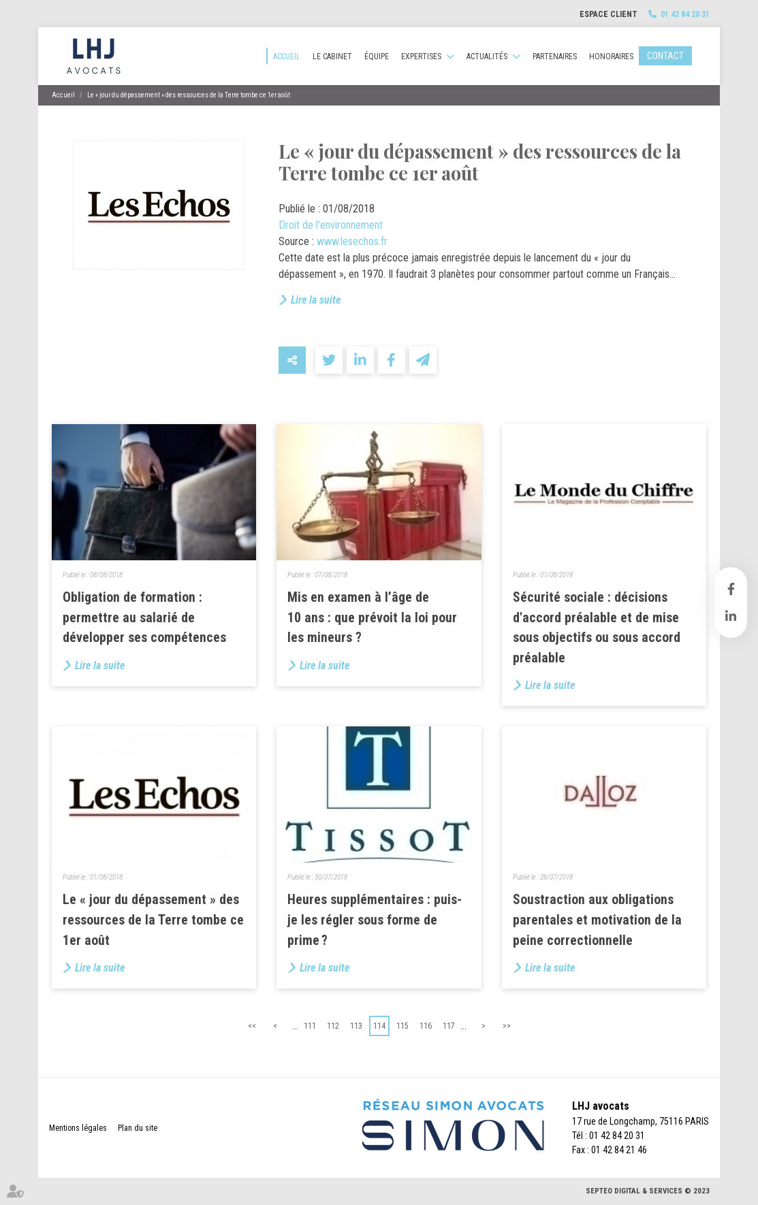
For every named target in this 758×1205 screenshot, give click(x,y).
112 (333, 1026)
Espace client (608, 14)
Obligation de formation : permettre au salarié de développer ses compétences (144, 617)
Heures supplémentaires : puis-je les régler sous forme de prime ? (374, 920)
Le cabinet (332, 56)
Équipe (376, 56)
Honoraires (611, 56)
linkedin (731, 616)
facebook (731, 589)
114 (379, 1026)
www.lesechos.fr (352, 241)
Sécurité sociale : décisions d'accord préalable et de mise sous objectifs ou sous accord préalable (596, 628)
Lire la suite (316, 299)
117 (449, 1026)
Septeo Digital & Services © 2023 (648, 1191)
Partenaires (555, 56)
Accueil (286, 56)
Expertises (421, 56)
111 (310, 1026)
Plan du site (137, 1128)
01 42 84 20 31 (685, 14)
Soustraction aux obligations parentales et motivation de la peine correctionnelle (597, 920)
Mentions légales (78, 1128)
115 (402, 1026)
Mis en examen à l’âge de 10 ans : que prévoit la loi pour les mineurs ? (372, 617)
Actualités (487, 56)
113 (356, 1026)
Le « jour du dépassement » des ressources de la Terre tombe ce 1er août (188, 95)
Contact (665, 55)
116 (426, 1026)
